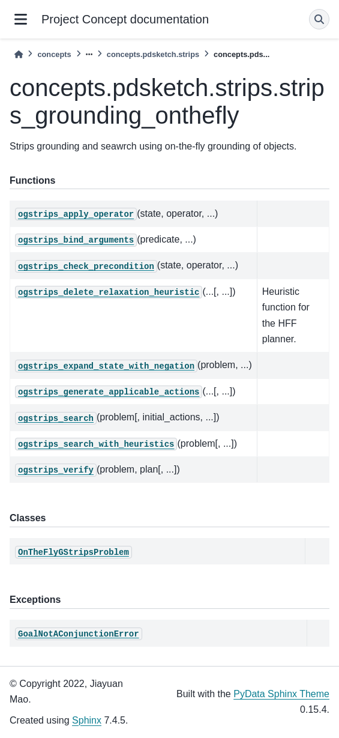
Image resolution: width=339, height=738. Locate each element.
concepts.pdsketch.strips (153, 54)
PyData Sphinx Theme (281, 694)
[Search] (319, 19)
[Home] (18, 54)
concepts (54, 54)
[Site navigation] (21, 19)
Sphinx (86, 720)
